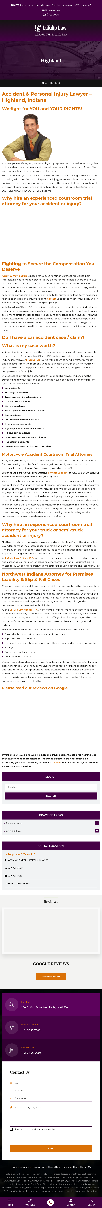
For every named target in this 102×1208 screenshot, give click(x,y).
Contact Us (85, 1167)
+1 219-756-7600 (31, 1030)
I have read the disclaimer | (34, 1129)
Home (45, 83)
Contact (51, 298)
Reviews (67, 1167)
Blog (75, 1167)
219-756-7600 (15, 868)
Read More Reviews (51, 976)
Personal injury (14, 823)
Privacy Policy (48, 1129)
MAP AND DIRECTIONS (17, 883)
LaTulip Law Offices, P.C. (19, 558)
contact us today (58, 472)
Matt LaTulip (33, 360)
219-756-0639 (15, 875)
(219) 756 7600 (51, 14)
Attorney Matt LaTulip (15, 276)
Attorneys (24, 1167)
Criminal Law (13, 831)
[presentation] (30, 1138)
